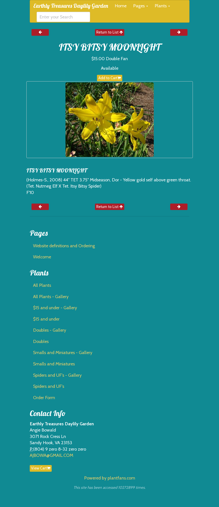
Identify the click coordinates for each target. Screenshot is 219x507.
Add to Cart (109, 78)
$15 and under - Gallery (55, 307)
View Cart (40, 468)
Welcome (42, 256)
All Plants (42, 285)
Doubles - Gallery (49, 330)
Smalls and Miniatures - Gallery (62, 352)
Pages (140, 5)
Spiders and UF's (48, 386)
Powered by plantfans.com (109, 478)
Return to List (109, 32)
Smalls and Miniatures (54, 363)
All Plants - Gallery (51, 296)
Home (120, 5)
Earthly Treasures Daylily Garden (70, 5)
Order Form (44, 397)
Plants (162, 5)
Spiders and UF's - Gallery (57, 375)
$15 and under (46, 319)
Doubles (41, 341)
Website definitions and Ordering (64, 245)
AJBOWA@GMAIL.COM (51, 455)
